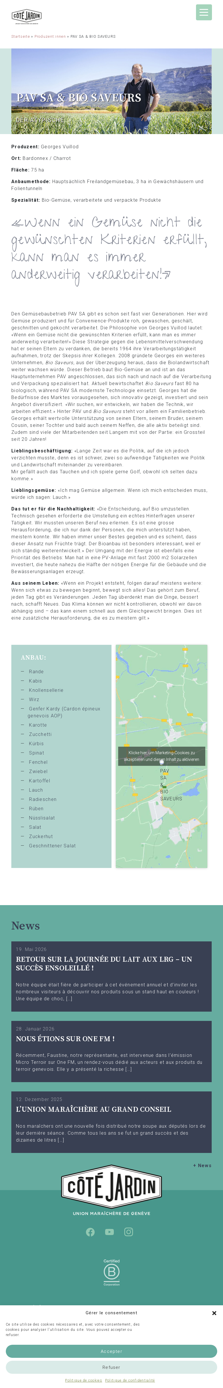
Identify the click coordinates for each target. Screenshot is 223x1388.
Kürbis (36, 743)
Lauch (36, 790)
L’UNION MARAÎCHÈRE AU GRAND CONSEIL (93, 1109)
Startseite (20, 36)
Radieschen (43, 799)
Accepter (111, 1351)
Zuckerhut (41, 836)
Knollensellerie (46, 690)
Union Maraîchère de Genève (41, 16)
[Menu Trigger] (204, 12)
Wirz (34, 699)
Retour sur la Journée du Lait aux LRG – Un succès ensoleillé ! (104, 964)
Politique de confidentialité (130, 1380)
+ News (202, 1165)
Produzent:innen (50, 36)
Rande (36, 671)
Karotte (38, 725)
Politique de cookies (83, 1380)
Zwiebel (38, 771)
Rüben (36, 808)
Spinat (36, 753)
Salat (35, 827)
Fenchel (38, 762)
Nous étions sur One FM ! (65, 1039)
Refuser (111, 1367)
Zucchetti (40, 734)
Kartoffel (39, 781)
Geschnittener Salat (52, 846)
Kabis (35, 681)
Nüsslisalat (42, 818)
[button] (214, 1313)
